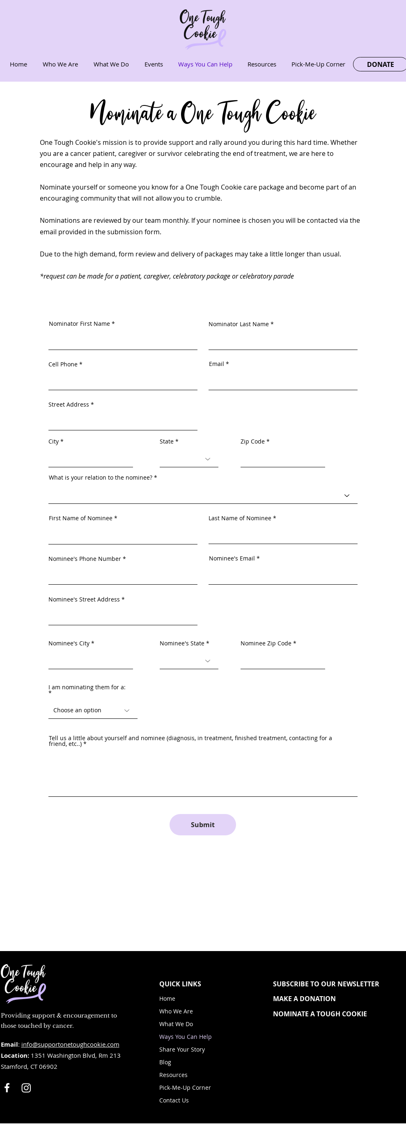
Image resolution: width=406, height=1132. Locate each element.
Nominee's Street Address (84, 599)
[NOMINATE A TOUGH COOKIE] (333, 1014)
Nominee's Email (232, 558)
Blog (165, 1062)
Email (216, 364)
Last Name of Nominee (240, 518)
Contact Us (174, 1100)
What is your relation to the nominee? (100, 477)
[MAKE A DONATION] (333, 999)
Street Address (68, 404)
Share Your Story (182, 1049)
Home (167, 998)
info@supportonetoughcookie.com (70, 1044)
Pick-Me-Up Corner (185, 1087)
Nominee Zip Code (266, 643)
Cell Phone (63, 364)
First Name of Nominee (80, 518)
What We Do (176, 1024)
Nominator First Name (79, 324)
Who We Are (176, 1011)
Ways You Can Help (185, 1037)
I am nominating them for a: (87, 687)
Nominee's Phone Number (84, 559)
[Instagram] (26, 1088)
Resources (173, 1075)
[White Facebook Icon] (7, 1088)
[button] (333, 984)
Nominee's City (68, 643)
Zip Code (253, 441)
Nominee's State (182, 643)
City (53, 441)
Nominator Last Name (239, 324)
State (167, 441)
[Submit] (203, 824)
